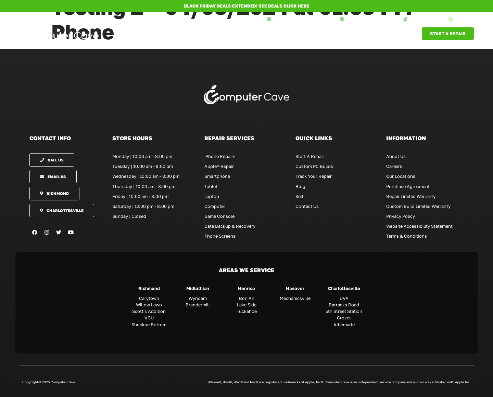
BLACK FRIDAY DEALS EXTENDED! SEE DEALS (246, 6)
